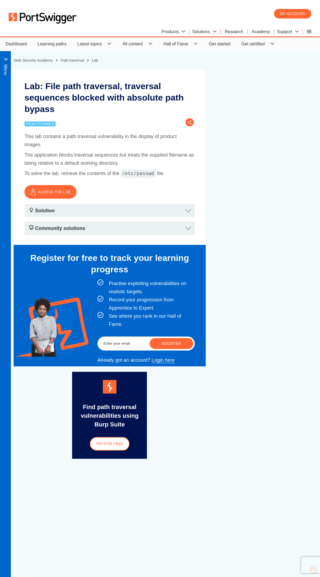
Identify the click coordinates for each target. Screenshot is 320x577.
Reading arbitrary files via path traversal (54, 98)
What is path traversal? (47, 84)
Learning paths (52, 44)
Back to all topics (45, 74)
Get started (219, 44)
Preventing (35, 121)
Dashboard (16, 44)
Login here (258, 360)
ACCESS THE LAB (146, 192)
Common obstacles (43, 111)
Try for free (205, 444)
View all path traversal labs (50, 131)
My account (292, 13)
